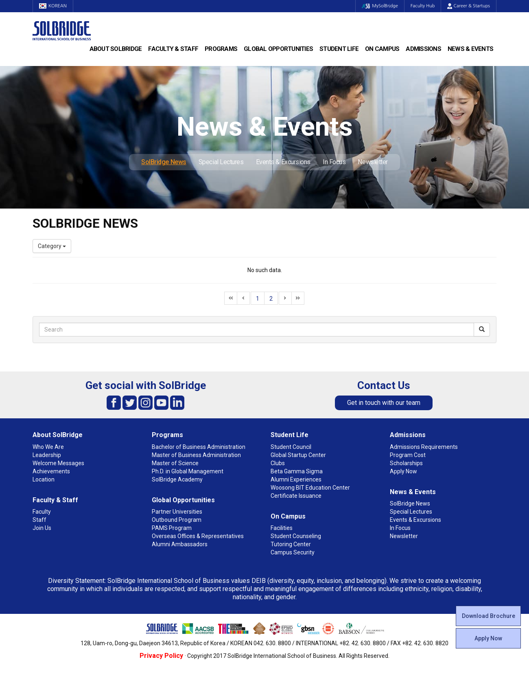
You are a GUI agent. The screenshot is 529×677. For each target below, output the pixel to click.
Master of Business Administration (196, 455)
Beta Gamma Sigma (297, 471)
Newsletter (373, 162)
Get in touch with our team (383, 403)
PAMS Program (172, 528)
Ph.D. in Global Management (187, 471)
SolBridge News (163, 162)
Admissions (423, 49)
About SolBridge (116, 49)
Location (44, 479)
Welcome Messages (58, 463)
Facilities (282, 528)
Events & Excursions (283, 162)
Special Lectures (221, 162)
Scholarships (406, 463)
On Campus (382, 49)
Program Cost (408, 455)
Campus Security (293, 552)
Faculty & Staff (173, 49)
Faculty (42, 511)
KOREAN (53, 6)
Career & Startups (468, 6)
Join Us (42, 528)
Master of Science (175, 463)
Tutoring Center (291, 544)
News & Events (470, 49)
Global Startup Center (298, 455)
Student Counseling (296, 536)
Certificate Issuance (296, 495)
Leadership (47, 455)
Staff (39, 520)
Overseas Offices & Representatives (198, 536)
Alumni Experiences (296, 479)
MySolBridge (380, 6)
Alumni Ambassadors (180, 544)
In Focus (334, 162)
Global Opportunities (278, 49)
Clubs (278, 463)
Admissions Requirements (424, 447)
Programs (221, 49)
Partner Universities (177, 511)
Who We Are (48, 447)
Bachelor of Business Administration (198, 447)
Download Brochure (488, 616)
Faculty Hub (423, 6)
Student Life (338, 49)
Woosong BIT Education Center (310, 487)
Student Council (291, 447)
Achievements (51, 471)
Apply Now (488, 638)
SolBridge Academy (177, 479)
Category (52, 246)
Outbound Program (176, 520)
